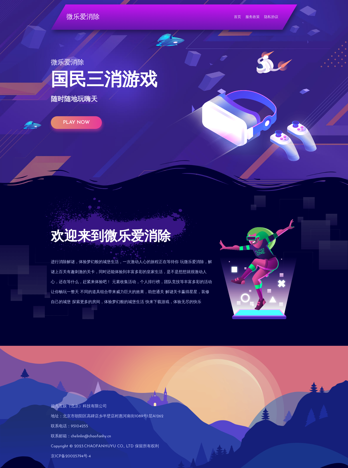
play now (76, 122)
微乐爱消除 (83, 17)
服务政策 (252, 17)
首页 (237, 17)
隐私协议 (271, 17)
